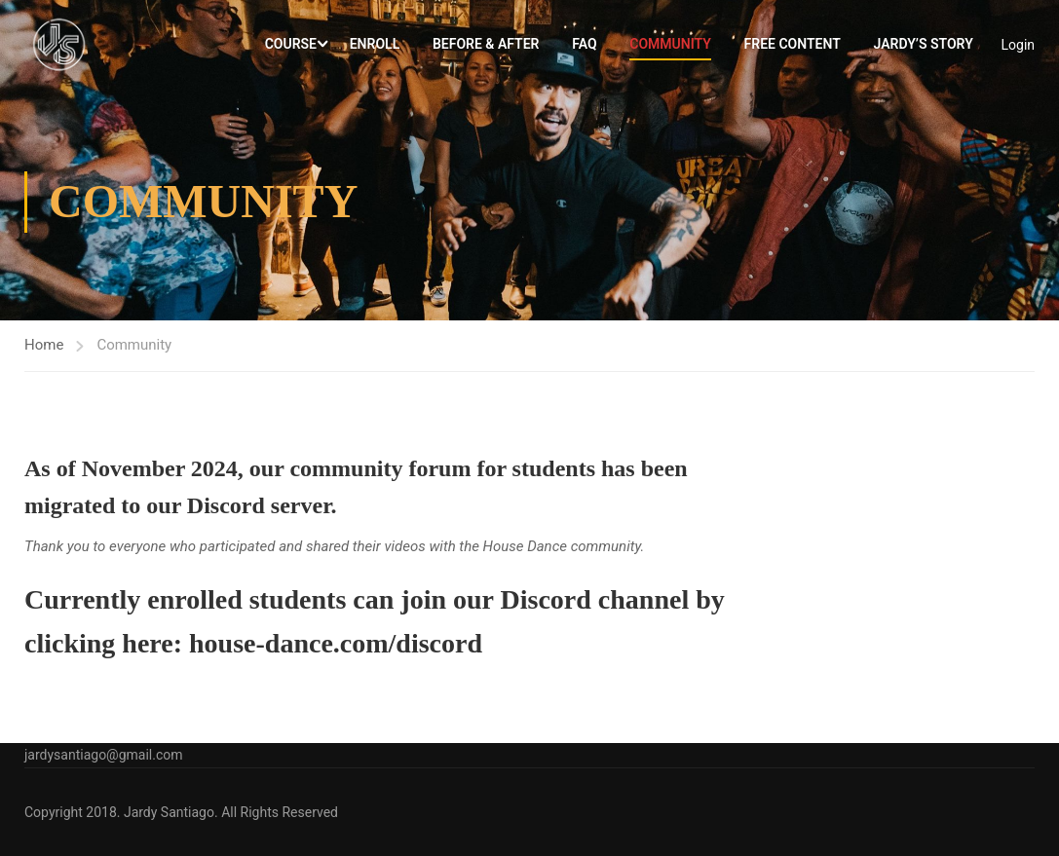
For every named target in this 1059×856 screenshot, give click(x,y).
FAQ (584, 47)
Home (43, 352)
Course (291, 47)
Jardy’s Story (922, 47)
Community (670, 47)
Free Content (792, 47)
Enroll (374, 47)
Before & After (486, 47)
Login (1018, 47)
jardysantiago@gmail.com (103, 755)
